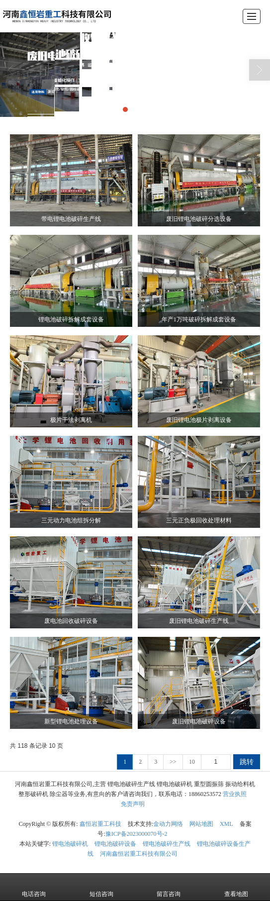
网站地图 (201, 823)
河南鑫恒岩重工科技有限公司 (139, 853)
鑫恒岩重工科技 (100, 823)
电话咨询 (34, 887)
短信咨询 (101, 887)
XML (226, 823)
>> (173, 761)
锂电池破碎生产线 (166, 843)
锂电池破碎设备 (115, 843)
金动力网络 (168, 823)
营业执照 (235, 794)
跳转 (247, 762)
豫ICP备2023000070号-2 (136, 833)
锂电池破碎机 (70, 843)
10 (192, 761)
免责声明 (133, 804)
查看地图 (236, 887)
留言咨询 (168, 887)
